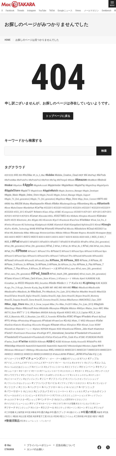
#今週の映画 (88, 412)
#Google (106, 224)
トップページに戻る (58, 115)
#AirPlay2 (92, 175)
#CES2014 (58, 208)
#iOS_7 (103, 237)
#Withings (30, 350)
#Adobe (49, 174)
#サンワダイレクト (30, 375)
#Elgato (35, 220)
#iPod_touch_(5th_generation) (93, 274)
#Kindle (52, 283)
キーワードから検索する (23, 140)
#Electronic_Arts (24, 220)
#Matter (18, 308)
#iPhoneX (9, 260)
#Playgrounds (36, 320)
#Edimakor (102, 215)
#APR (100, 199)
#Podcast (47, 320)
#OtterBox (61, 316)
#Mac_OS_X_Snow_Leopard (37, 304)
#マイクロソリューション (17, 403)
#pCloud (102, 316)
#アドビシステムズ (33, 363)
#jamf (82, 278)
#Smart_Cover (88, 325)
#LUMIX (46, 287)
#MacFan (75, 291)
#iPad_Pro (10, 251)
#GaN (66, 224)
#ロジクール (47, 407)
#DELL (50, 216)
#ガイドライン (72, 367)
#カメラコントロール (54, 367)
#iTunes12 (17, 278)
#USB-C (50, 341)
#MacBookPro (11, 291)
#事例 (34, 412)
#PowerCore (57, 320)
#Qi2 (69, 320)
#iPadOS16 (45, 242)
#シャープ (64, 375)
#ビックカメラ (42, 391)
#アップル (93, 358)
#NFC (101, 308)
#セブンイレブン (31, 379)
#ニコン (23, 387)
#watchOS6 (52, 346)
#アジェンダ (73, 358)
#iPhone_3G (56, 260)
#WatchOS (20, 346)
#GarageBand (75, 224)
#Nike (106, 308)
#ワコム (89, 407)
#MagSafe (99, 304)
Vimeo (78, 10)
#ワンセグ (99, 407)
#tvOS (100, 337)
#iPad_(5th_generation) (35, 246)
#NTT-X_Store (10, 312)
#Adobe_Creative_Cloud (66, 175)
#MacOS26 (101, 291)
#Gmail (98, 224)
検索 (104, 150)
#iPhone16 (32, 256)
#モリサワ (58, 403)
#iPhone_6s (55, 264)
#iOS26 (76, 237)
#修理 (99, 412)
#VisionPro (92, 341)
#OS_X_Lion (94, 312)
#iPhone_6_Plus (85, 264)
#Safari (99, 320)
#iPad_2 (50, 246)
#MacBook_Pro (38, 291)
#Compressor (68, 212)
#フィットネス (76, 391)
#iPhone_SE (36, 268)
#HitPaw (40, 228)
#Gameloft (58, 224)
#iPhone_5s (32, 264)
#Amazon (81, 179)
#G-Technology (27, 224)
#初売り (8, 416)
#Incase (74, 232)
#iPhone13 (66, 251)
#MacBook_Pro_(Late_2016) (58, 291)
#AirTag (53, 180)
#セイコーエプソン (14, 379)
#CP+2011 (87, 212)
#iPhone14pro (100, 251)
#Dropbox (83, 216)
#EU (41, 220)
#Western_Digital (89, 346)
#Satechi (17, 325)
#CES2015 (67, 208)
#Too (76, 337)
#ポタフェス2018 (63, 399)
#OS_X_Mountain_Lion (30, 316)
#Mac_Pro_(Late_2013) (83, 304)
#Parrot (95, 316)
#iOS (7, 237)
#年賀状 (88, 416)
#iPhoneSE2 (97, 256)
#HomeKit (50, 228)
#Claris (45, 212)
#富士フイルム (66, 416)
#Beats (48, 203)
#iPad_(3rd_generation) (99, 242)
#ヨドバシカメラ (84, 403)
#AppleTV (25, 190)
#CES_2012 (19, 212)
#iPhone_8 (25, 268)
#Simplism (71, 325)
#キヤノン (101, 366)
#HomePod (60, 228)
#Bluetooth (103, 203)
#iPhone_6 (43, 264)
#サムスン (90, 371)
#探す (95, 416)
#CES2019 (105, 208)
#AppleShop (90, 185)
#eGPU (7, 220)
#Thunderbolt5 (38, 337)
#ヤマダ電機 (69, 403)
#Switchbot (99, 329)
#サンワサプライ (13, 375)
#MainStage (10, 308)
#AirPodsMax (10, 180)
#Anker (9, 185)
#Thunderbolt (81, 333)
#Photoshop (23, 320)
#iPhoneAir (87, 256)
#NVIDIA (44, 312)
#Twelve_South (11, 341)
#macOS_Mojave (74, 296)
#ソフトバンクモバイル (44, 383)
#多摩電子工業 (40, 416)
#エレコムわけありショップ (18, 367)
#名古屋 (22, 416)
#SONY (98, 325)
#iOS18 (69, 237)
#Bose (7, 208)
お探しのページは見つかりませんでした (37, 39)
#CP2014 (17, 216)
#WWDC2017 (82, 350)
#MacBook (83, 287)
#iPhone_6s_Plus (68, 264)
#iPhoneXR (19, 260)
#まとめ (97, 354)
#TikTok (48, 337)
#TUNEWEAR (91, 337)
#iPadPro (85, 242)
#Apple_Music (11, 194)
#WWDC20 (59, 350)
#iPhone (21, 251)
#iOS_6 (95, 237)
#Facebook (64, 220)
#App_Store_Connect (87, 199)
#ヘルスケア (10, 399)
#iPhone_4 (85, 260)
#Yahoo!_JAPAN (74, 354)
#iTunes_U (53, 278)
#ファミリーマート (59, 391)
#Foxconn (16, 224)
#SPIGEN (44, 329)
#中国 (28, 412)
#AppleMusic (67, 185)
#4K (16, 175)
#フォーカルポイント (94, 391)
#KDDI (21, 283)
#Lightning (89, 282)
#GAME (50, 224)
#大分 (50, 416)
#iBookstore (80, 228)
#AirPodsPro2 (35, 180)
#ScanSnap (27, 325)
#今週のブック (58, 412)
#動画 (15, 416)
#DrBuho (74, 216)
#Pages (77, 316)
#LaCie (75, 283)
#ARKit (7, 203)
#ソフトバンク (57, 378)
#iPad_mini (88, 246)
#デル (89, 383)
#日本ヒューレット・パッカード (35, 421)
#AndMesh (92, 180)
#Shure (63, 325)
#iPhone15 (9, 256)
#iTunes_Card (28, 278)
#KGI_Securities (41, 283)
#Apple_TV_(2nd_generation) (17, 199)
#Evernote (47, 220)
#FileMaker (85, 220)
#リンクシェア (23, 407)
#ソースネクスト (78, 383)
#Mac (75, 287)
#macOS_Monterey (90, 296)
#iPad (15, 241)
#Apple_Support (83, 195)
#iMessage (34, 233)
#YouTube (88, 354)
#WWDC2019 (105, 350)
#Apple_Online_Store (29, 194)
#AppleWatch (50, 190)
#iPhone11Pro (44, 251)
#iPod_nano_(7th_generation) (17, 274)
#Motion (72, 308)
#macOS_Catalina (40, 296)
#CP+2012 (97, 212)
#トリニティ (11, 387)
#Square (52, 329)
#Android (101, 179)
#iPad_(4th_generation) (15, 246)
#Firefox (8, 224)
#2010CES (9, 175)
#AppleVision (36, 191)
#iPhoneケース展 (50, 268)
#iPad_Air (67, 246)
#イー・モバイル (63, 363)
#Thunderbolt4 (25, 337)
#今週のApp (43, 412)
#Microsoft (28, 308)
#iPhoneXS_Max (42, 260)
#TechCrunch (19, 333)
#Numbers (35, 312)
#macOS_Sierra (27, 300)
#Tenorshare (31, 333)
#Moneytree (54, 308)
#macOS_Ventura (58, 300)
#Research (90, 320)
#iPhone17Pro (66, 256)
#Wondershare (41, 350)
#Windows (9, 350)
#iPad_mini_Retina (102, 246)
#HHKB (32, 229)
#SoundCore (10, 329)
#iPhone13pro (78, 251)
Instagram (31, 10)
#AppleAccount (40, 185)
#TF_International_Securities (60, 333)
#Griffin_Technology (20, 229)
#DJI (68, 216)
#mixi (36, 308)
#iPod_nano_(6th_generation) (89, 268)
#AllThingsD (62, 180)
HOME (7, 39)
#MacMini (84, 291)
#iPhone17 (55, 256)
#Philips (14, 320)
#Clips (52, 212)
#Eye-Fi (56, 220)
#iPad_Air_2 (77, 246)
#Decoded (43, 216)
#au (12, 203)
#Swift (90, 329)
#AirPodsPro (22, 180)
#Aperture (17, 185)
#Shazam (55, 324)
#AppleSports (103, 185)
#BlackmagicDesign (68, 203)
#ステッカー (94, 375)
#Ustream (66, 341)
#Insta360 (91, 233)
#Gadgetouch (41, 224)
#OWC (70, 316)
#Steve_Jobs (80, 328)
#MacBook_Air (23, 291)
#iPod (61, 268)
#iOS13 (34, 237)
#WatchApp (10, 345)
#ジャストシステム (79, 375)
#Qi (65, 320)
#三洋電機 (9, 412)
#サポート (80, 371)
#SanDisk (9, 325)
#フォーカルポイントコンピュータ (21, 395)
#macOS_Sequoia (12, 300)
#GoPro (8, 229)
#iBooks (70, 229)
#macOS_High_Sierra (57, 296)
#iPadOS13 (24, 242)
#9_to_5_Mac (39, 175)
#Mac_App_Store (14, 304)
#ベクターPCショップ (27, 399)
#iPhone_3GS (71, 260)
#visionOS (81, 341)
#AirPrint (45, 180)
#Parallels (86, 316)
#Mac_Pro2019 (65, 304)
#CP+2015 (106, 212)
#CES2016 (77, 208)
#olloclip (52, 312)
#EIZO (13, 220)
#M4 (65, 287)
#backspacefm (37, 203)
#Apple (28, 185)
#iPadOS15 (35, 242)
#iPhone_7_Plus (12, 268)
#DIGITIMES (60, 215)
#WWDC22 (18, 354)
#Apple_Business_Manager (70, 191)
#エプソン (89, 363)
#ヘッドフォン (95, 395)
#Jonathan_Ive (11, 283)
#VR (99, 341)
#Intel (108, 233)
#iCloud (90, 228)
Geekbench (106, 10)
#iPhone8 (77, 256)
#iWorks (75, 278)
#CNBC (58, 212)
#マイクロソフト (79, 399)
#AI (85, 175)
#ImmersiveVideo (47, 233)
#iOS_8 (8, 241)
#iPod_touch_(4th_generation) (64, 273)
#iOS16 (55, 237)
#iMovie (66, 233)
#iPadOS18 (65, 242)
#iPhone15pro (20, 256)
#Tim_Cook (67, 337)
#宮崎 (56, 416)
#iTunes (8, 278)
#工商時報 (79, 416)
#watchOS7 (63, 346)
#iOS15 (48, 237)
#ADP (80, 175)
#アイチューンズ (31, 358)
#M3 (60, 287)
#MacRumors (73, 300)
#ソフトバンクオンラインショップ (82, 379)
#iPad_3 (58, 246)
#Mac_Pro (54, 304)
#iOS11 (19, 237)
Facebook (10, 10)
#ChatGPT (29, 212)
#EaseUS (92, 216)
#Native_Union (91, 308)
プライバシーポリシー (39, 445)
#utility (74, 341)
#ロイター (35, 407)
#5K (20, 175)
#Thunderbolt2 (94, 333)
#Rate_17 (76, 320)
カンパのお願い (35, 449)
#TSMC (82, 337)
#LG (80, 283)
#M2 (56, 287)
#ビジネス (28, 391)
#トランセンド (100, 383)
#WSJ (52, 349)
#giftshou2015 (87, 224)
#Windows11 (20, 350)
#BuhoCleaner (17, 208)
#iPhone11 (32, 251)
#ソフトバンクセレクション (18, 383)
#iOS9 (82, 237)
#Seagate (46, 325)
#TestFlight (41, 333)
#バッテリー (34, 387)
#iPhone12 (56, 251)
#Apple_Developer (90, 191)
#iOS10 (12, 237)
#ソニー (44, 378)
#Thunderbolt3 (11, 337)
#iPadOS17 (55, 242)
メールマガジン (91, 10)
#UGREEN (33, 341)
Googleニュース (65, 10)
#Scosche (36, 325)
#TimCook (57, 337)
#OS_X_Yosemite (48, 316)
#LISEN (104, 283)
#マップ (34, 403)
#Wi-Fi (101, 345)
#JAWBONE (90, 278)
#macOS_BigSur (25, 296)
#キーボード (25, 371)
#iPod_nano (69, 268)
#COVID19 (78, 212)
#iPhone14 (89, 251)
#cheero (38, 211)
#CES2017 (86, 208)
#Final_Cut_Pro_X (98, 220)
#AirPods (101, 175)
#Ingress (82, 233)
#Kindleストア (64, 283)
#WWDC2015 (70, 350)
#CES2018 (96, 208)
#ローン (81, 407)
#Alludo (71, 180)
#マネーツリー (46, 403)
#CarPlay (39, 207)
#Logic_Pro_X (11, 287)
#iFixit (7, 233)
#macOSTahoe (11, 296)
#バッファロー (50, 387)
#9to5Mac (27, 175)
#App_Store (71, 199)
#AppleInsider (54, 185)
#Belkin (55, 203)
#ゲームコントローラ (50, 371)
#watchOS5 (41, 346)
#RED (83, 320)
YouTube (42, 10)
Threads (20, 10)
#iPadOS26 (75, 242)
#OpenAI (60, 312)
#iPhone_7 (98, 264)
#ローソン (72, 407)
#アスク (83, 358)
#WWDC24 (38, 354)
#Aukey (26, 203)
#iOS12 (27, 237)
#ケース (35, 371)
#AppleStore (12, 190)
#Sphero (36, 329)
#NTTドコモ (23, 312)
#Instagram (101, 233)
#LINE (97, 283)
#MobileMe (44, 308)
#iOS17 (62, 237)
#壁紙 (29, 416)
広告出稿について (65, 445)
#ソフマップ (64, 383)
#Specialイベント (24, 329)
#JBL (98, 278)
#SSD (59, 329)
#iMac (26, 233)
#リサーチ (10, 407)
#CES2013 (48, 208)
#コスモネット (67, 371)
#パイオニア (72, 387)
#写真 (105, 412)
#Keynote (29, 283)
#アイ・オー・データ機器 (54, 358)
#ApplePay (79, 185)
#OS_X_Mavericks (12, 316)
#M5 (69, 287)
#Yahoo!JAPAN (59, 354)
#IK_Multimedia (16, 233)
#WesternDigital (75, 346)
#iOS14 (42, 237)
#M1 (51, 287)
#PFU (7, 320)
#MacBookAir (94, 287)
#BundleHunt (28, 208)
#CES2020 (9, 212)
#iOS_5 (88, 237)
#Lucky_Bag (37, 287)
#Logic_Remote (24, 287)
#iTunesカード (65, 278)
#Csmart (34, 215)
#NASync (81, 308)
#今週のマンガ (74, 412)
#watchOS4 (31, 346)
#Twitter (23, 341)
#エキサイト (78, 363)
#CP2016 (25, 216)
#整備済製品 (12, 420)
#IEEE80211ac (100, 229)
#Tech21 (9, 333)
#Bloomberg (83, 203)
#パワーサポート (14, 391)
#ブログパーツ (45, 395)
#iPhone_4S (96, 260)
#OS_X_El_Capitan (80, 312)
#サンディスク (102, 371)
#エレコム (100, 362)
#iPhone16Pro (43, 256)
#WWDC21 (9, 354)
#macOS (92, 291)
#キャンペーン (87, 366)
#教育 (101, 416)
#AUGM (18, 203)
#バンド (62, 387)
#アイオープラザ (13, 358)
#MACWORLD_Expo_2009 (90, 300)
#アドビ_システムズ (14, 363)
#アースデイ (49, 363)
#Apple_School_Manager (65, 195)
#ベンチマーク (46, 399)
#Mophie (64, 308)
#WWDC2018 (94, 350)
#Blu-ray (93, 203)
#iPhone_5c (20, 264)
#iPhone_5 (10, 264)
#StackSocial (68, 329)
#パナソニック (87, 387)
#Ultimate (41, 341)
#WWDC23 (28, 354)
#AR (105, 199)
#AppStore (60, 199)
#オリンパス (38, 367)
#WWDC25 (47, 354)
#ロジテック (61, 407)
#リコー (96, 403)
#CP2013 (8, 216)
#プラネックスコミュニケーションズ (70, 395)
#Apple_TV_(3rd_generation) (42, 199)
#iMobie (59, 233)
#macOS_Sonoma (43, 300)
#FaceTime (74, 220)
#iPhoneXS (29, 260)
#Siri (79, 324)
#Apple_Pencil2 (46, 195)
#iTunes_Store (42, 278)
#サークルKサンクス (49, 375)
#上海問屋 (19, 412)
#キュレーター (11, 371)
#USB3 (58, 341)
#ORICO (68, 312)
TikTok (52, 10)
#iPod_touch (40, 273)
